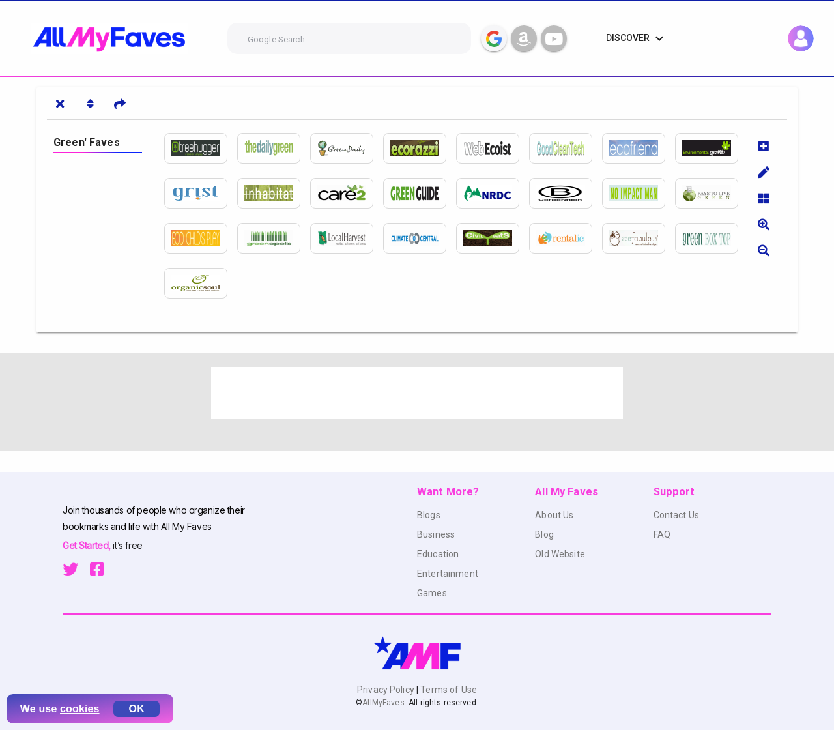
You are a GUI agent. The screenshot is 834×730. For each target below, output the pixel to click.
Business (436, 534)
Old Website (560, 554)
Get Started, (88, 545)
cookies (80, 708)
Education (438, 554)
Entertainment (447, 573)
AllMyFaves (383, 702)
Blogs (428, 515)
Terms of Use (447, 689)
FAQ (662, 534)
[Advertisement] (417, 393)
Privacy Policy (386, 689)
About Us (554, 515)
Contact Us (676, 515)
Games (432, 593)
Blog (544, 534)
